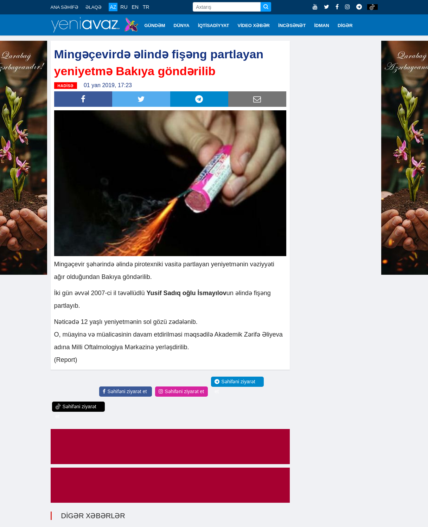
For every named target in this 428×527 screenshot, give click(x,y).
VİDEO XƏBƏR (254, 25)
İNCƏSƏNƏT (292, 25)
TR (146, 7)
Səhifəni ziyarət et (125, 391)
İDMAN (321, 25)
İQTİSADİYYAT (213, 25)
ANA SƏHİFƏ (64, 7)
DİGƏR (345, 25)
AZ (113, 7)
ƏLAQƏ (93, 7)
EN (135, 7)
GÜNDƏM (155, 25)
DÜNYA (182, 25)
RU (123, 7)
